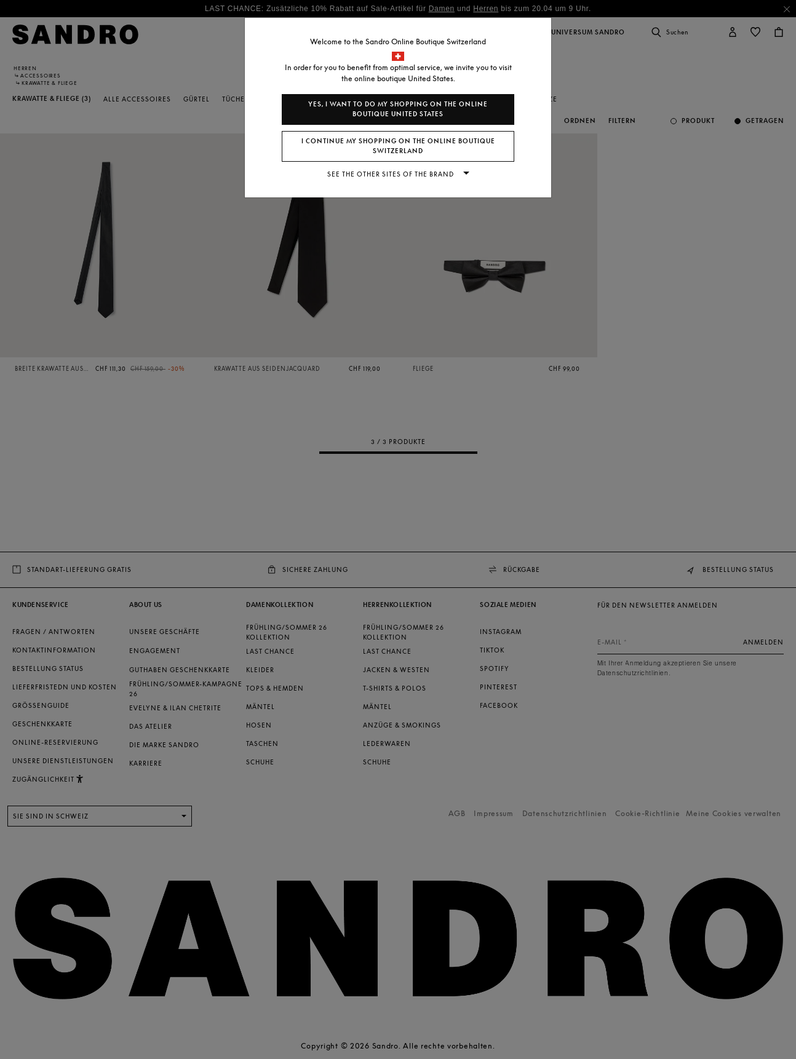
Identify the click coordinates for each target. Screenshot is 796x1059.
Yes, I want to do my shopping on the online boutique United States (398, 109)
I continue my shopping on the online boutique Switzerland (398, 146)
